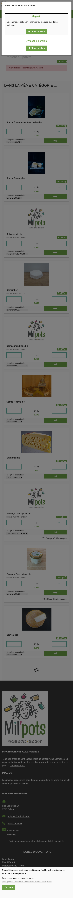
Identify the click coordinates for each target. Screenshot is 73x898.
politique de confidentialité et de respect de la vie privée (26, 881)
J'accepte (8, 887)
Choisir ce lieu (36, 31)
